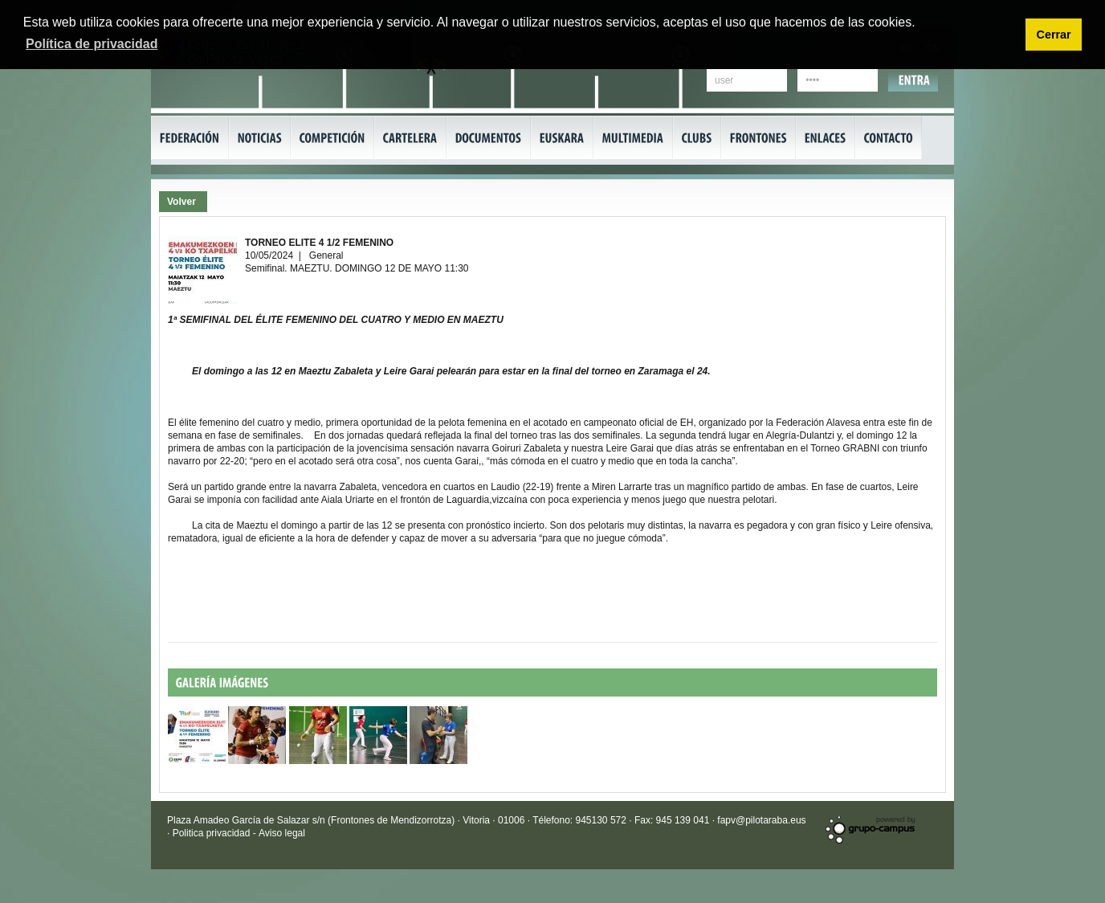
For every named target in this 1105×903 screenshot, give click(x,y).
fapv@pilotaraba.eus (761, 820)
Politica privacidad (213, 833)
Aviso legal (282, 833)
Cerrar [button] (1053, 34)
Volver (181, 201)
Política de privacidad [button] (92, 44)
